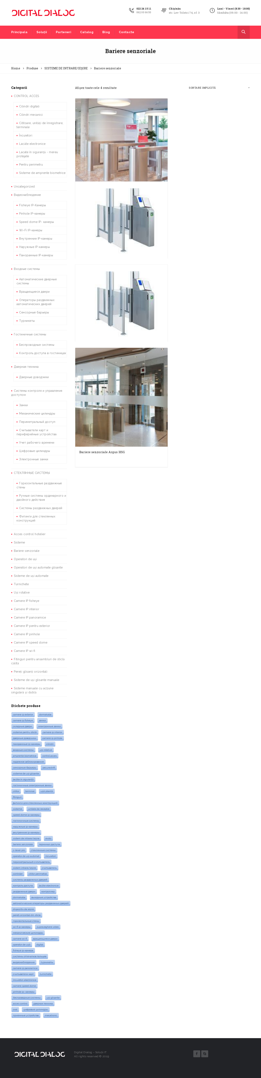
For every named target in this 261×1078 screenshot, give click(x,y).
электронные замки (49, 726)
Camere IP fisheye (26, 600)
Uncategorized (24, 186)
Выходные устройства (43, 897)
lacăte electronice (49, 885)
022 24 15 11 (143, 8)
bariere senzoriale (23, 844)
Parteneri (63, 32)
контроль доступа (23, 885)
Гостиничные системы (30, 334)
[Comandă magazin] (219, 87)
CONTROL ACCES (26, 96)
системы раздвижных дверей (30, 879)
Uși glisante (53, 997)
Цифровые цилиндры (34, 451)
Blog (106, 32)
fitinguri (17, 797)
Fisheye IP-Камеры (32, 205)
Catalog (86, 32)
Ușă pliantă (47, 791)
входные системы (23, 749)
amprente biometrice (24, 755)
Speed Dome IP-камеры (26, 814)
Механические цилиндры (37, 413)
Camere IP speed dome (30, 642)
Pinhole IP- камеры (23, 991)
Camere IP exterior (23, 714)
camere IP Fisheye (23, 720)
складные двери (22, 726)
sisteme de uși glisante (26, 773)
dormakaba (45, 714)
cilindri (50, 744)
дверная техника (43, 1003)
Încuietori (25, 135)
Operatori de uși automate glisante (38, 567)
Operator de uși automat (26, 856)
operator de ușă (21, 944)
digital (39, 944)
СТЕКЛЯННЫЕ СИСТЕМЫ (32, 473)
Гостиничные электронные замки (32, 785)
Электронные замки (33, 459)
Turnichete (21, 584)
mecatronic (51, 1015)
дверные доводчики (24, 738)
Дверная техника (26, 366)
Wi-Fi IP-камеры (30, 230)
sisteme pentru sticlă (25, 732)
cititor (16, 791)
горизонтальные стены (26, 921)
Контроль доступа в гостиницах (42, 353)
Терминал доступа (49, 844)
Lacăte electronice (32, 143)
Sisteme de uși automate (31, 575)
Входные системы (27, 269)
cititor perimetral (38, 873)
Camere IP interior (26, 609)
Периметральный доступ (37, 421)
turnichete (45, 974)
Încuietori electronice (24, 980)
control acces (49, 755)
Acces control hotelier (29, 534)
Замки (23, 405)
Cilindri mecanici (31, 114)
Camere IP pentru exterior (32, 625)
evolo (48, 838)
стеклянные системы (43, 850)
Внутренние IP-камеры (35, 238)
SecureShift (48, 767)
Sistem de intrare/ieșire (26, 838)
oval (15, 1009)
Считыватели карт (23, 974)
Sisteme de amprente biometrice (42, 173)
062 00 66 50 (143, 12)
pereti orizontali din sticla (27, 915)
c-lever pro (19, 850)
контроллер (48, 891)
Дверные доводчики (34, 377)
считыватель (49, 867)
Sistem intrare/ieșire (24, 867)
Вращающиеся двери (34, 291)
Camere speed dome (24, 985)
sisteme (17, 808)
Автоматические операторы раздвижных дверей (41, 903)
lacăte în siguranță (23, 779)
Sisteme (19, 542)
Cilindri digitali (29, 106)
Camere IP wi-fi (24, 650)
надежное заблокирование (28, 761)
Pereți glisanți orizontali (30, 671)
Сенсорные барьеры (34, 312)
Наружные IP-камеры (34, 247)
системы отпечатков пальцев (29, 956)
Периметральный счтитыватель (31, 862)
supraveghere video (48, 926)
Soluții (41, 32)
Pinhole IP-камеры (32, 213)
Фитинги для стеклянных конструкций (35, 803)
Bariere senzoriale (26, 550)
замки (42, 720)
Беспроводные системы (36, 344)
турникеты (47, 962)
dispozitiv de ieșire (23, 909)
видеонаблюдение (24, 962)
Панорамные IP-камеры (36, 255)
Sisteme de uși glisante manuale (36, 680)
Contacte (126, 32)
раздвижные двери (24, 891)
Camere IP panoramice (30, 617)
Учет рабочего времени (36, 442)
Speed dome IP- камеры (36, 222)
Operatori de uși (25, 559)
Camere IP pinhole (27, 634)
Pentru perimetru (31, 164)
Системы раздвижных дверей (40, 508)
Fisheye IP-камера (23, 950)
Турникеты (27, 320)
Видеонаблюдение (27, 194)
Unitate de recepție (38, 808)
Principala (19, 32)
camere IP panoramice (25, 968)
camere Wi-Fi (20, 938)
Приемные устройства (26, 1015)
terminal (29, 791)
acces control (20, 1003)
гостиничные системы (26, 820)
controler (18, 873)
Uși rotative (22, 592)
